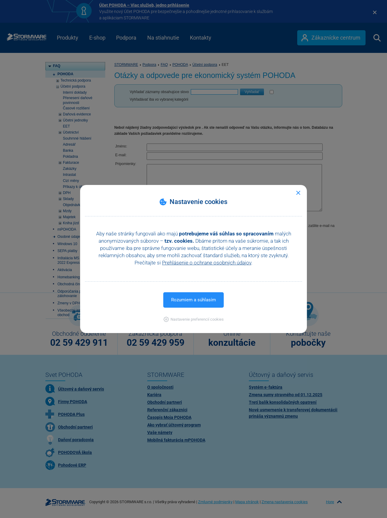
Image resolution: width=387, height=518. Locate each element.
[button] (194, 319)
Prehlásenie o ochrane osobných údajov (206, 263)
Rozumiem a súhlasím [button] (193, 300)
